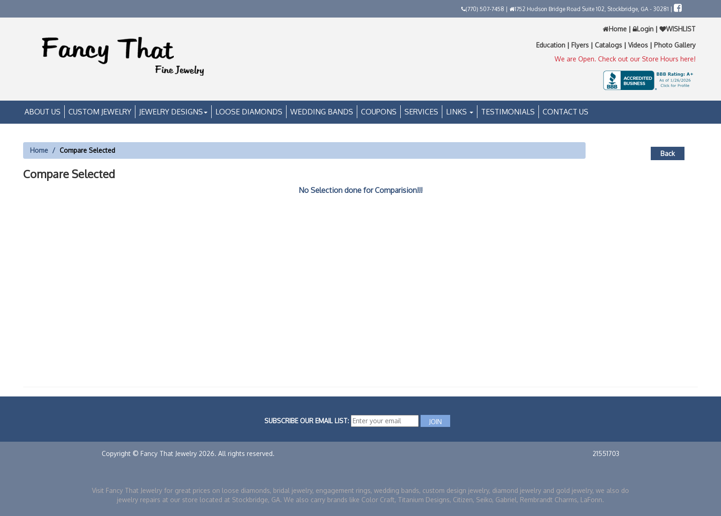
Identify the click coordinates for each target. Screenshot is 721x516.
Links (459, 111)
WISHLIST (677, 29)
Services (421, 111)
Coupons (379, 111)
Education (551, 45)
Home (616, 29)
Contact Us (565, 111)
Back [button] (667, 153)
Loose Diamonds (248, 111)
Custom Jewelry (99, 111)
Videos (639, 45)
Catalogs (609, 45)
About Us (42, 111)
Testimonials (508, 111)
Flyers (581, 45)
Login (643, 29)
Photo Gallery (675, 45)
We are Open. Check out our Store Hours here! (625, 59)
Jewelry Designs (173, 111)
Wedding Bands (321, 111)
